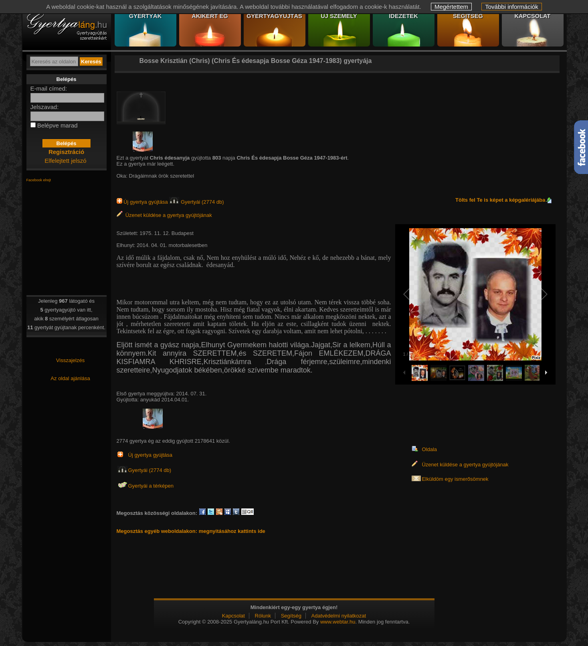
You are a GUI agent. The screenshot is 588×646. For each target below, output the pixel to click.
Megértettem (451, 6)
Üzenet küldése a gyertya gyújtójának (164, 215)
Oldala (429, 449)
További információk (511, 6)
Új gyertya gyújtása (143, 202)
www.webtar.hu (337, 622)
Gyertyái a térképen (151, 486)
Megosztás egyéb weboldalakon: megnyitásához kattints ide (191, 531)
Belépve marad (57, 125)
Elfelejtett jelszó (65, 160)
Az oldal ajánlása (70, 378)
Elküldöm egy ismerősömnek (455, 479)
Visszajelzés (70, 360)
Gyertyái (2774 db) (196, 202)
